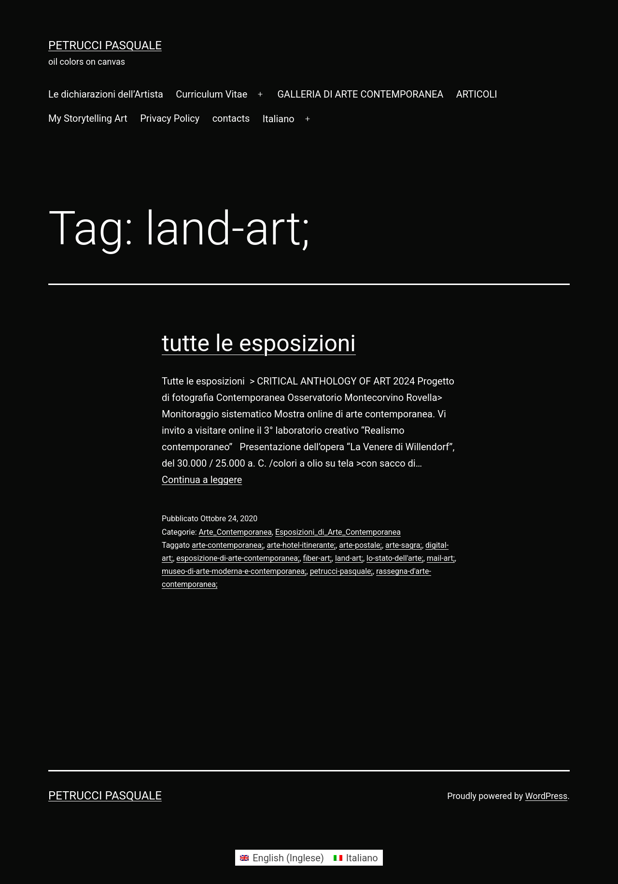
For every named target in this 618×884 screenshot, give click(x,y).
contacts (231, 118)
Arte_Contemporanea (235, 532)
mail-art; (441, 558)
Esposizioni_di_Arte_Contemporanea (338, 532)
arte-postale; (360, 545)
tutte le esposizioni (259, 343)
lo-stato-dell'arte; (394, 558)
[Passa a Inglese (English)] (282, 858)
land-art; (349, 558)
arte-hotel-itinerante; (301, 545)
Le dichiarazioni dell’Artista (105, 94)
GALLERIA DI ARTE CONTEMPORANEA (360, 94)
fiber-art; (317, 558)
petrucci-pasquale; (341, 571)
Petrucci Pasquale (105, 45)
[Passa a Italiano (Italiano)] (356, 858)
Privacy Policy (169, 118)
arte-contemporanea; (227, 545)
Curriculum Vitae (211, 94)
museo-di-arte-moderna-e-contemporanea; (234, 571)
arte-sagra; (403, 545)
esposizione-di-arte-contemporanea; (237, 558)
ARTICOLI (476, 94)
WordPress (546, 796)
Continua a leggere (202, 479)
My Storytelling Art (87, 118)
